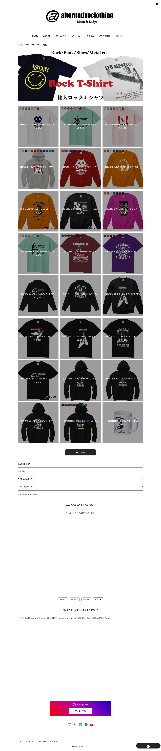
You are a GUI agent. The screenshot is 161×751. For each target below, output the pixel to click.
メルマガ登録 (104, 36)
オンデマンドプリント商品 (28, 494)
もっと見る (80, 452)
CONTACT (77, 36)
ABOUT (46, 36)
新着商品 (90, 36)
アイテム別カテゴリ (25, 479)
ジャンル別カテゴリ (25, 487)
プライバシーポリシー (27, 741)
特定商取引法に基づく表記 (47, 741)
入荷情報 (21, 471)
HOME (35, 36)
